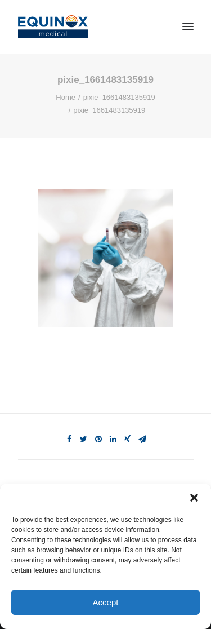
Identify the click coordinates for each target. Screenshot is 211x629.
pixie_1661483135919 (119, 97)
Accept (106, 602)
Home (65, 97)
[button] (194, 497)
